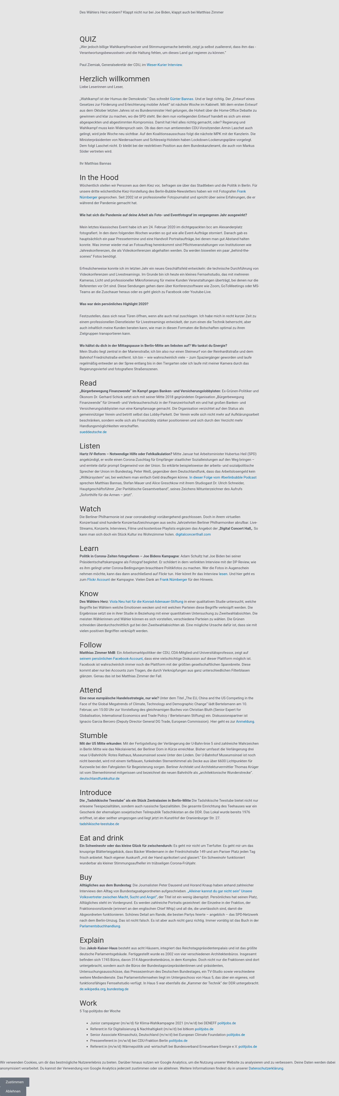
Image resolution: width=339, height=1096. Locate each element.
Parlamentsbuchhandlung (100, 926)
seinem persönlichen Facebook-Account (111, 658)
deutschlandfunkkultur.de (100, 778)
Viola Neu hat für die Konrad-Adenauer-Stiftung (146, 601)
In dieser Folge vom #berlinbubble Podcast (223, 477)
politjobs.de (226, 1023)
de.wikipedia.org (93, 989)
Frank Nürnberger (173, 579)
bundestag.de (117, 989)
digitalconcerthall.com (193, 534)
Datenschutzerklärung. (266, 1068)
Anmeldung (245, 721)
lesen (223, 574)
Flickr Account (98, 579)
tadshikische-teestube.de (99, 824)
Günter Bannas (181, 99)
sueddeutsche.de (93, 432)
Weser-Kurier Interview (164, 65)
